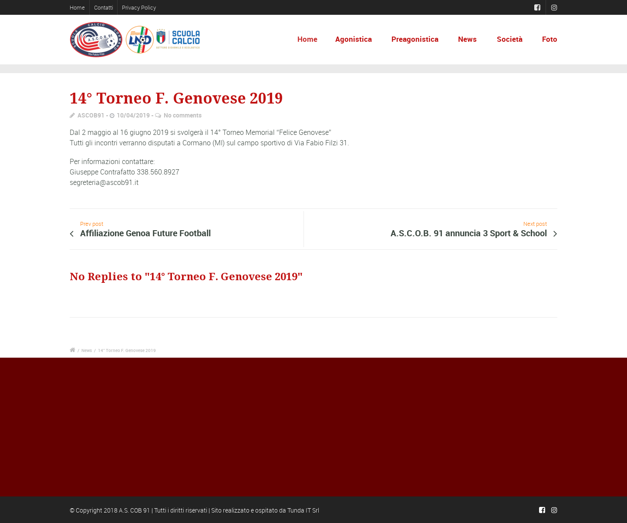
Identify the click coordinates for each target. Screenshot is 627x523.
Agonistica (355, 39)
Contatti (103, 7)
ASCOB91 (91, 115)
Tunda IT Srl (303, 510)
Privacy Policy (139, 7)
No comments (183, 115)
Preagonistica (414, 39)
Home (77, 7)
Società (509, 39)
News (467, 39)
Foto (549, 39)
